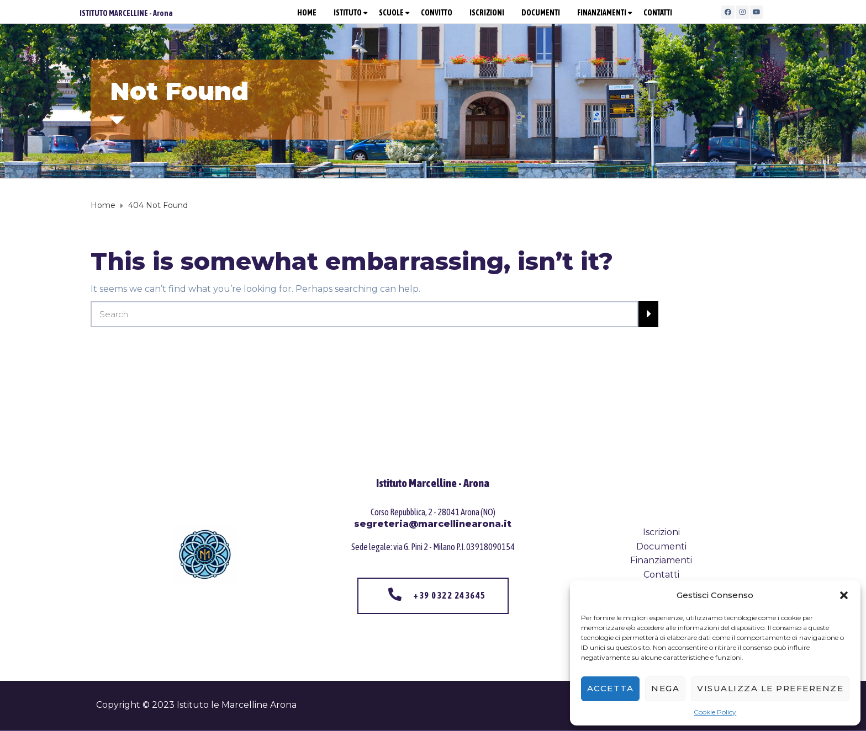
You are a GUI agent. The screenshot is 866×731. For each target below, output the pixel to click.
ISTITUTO (348, 12)
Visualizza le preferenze (770, 688)
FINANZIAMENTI (601, 12)
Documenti (661, 546)
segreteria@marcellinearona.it (432, 524)
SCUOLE (391, 12)
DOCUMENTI (540, 12)
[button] (843, 595)
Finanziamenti (661, 560)
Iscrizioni (661, 532)
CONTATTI (657, 12)
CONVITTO (436, 12)
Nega (665, 688)
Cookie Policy (715, 712)
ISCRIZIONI (486, 12)
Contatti (661, 574)
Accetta (610, 688)
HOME (306, 12)
